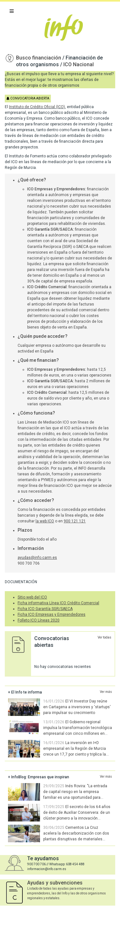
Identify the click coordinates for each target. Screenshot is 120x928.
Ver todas (104, 637)
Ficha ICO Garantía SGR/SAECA (45, 609)
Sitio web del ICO (32, 597)
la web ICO (45, 521)
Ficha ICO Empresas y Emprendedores (51, 614)
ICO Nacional (78, 64)
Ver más (106, 692)
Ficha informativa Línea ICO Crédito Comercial (58, 603)
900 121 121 (75, 521)
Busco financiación (39, 58)
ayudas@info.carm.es (37, 557)
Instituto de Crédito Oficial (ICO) (37, 107)
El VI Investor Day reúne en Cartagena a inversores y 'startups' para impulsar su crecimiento (77, 707)
